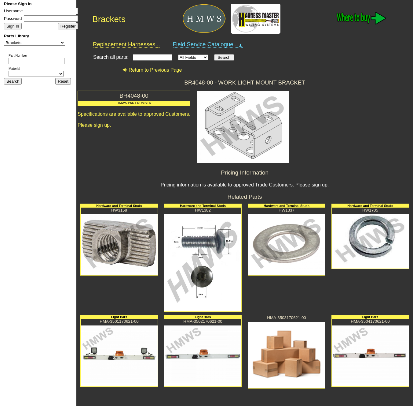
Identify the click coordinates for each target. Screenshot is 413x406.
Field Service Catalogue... (208, 44)
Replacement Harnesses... (126, 44)
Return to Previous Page (152, 70)
